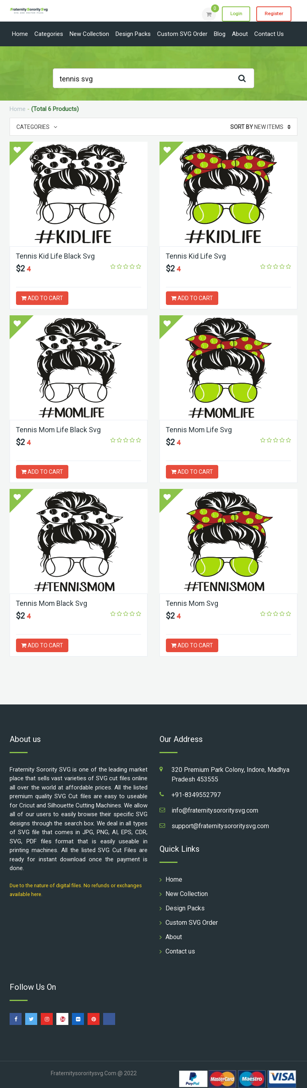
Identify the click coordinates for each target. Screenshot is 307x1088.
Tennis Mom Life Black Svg (59, 429)
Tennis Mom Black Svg (52, 603)
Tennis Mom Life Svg (199, 429)
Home (20, 34)
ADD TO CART (42, 298)
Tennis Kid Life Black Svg (55, 256)
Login (234, 14)
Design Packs (133, 34)
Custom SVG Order (182, 34)
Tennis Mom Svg (192, 603)
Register (273, 14)
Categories (48, 34)
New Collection (89, 34)
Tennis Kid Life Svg (196, 256)
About (240, 34)
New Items (260, 127)
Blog (219, 34)
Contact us (269, 34)
